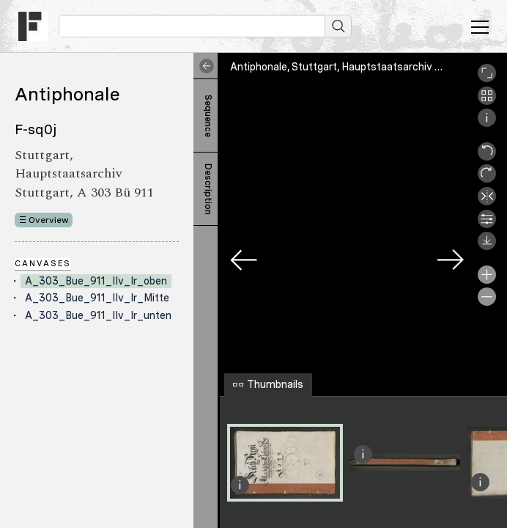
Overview (49, 220)
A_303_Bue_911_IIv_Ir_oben (96, 281)
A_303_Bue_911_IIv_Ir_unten (98, 315)
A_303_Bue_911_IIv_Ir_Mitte (97, 298)
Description (208, 189)
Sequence (208, 116)
